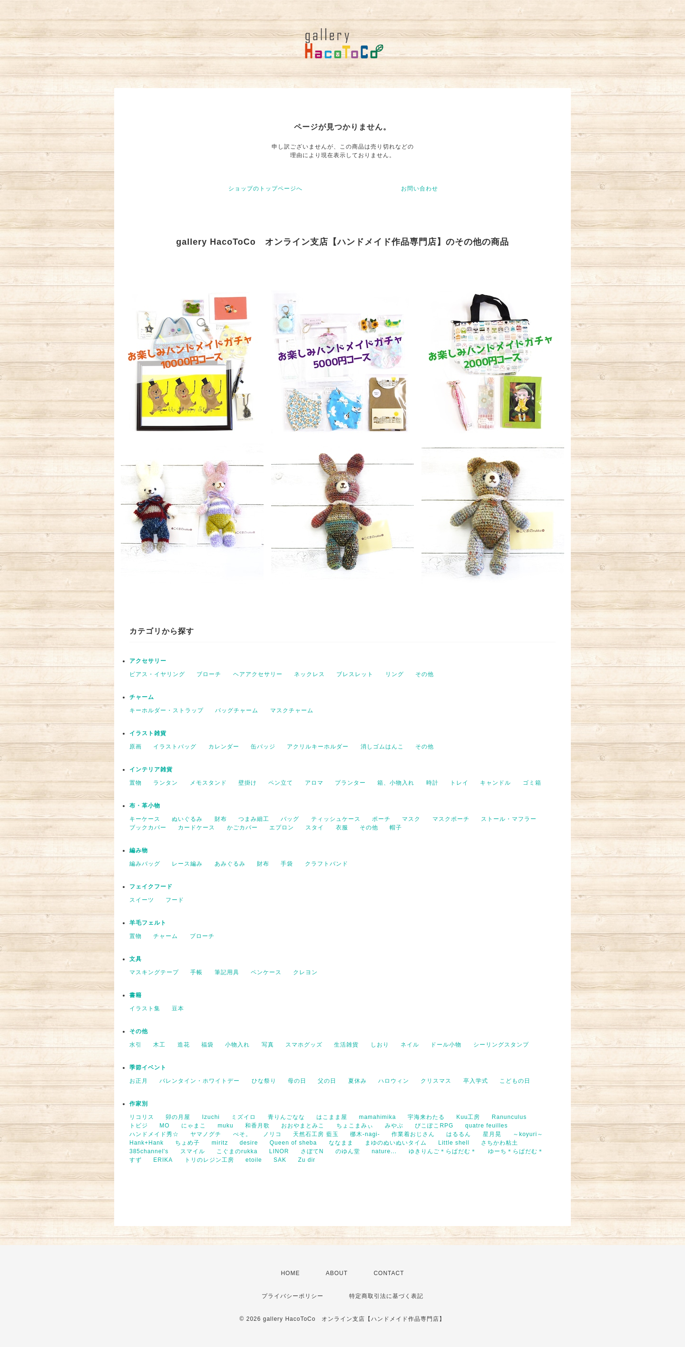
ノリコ (272, 1134)
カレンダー (223, 746)
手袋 (287, 863)
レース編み (187, 863)
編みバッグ (144, 863)
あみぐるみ (230, 863)
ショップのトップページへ (265, 188)
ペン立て (280, 782)
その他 (424, 674)
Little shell (453, 1142)
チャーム (141, 697)
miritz (220, 1142)
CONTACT (388, 1273)
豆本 (178, 1008)
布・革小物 (144, 805)
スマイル (192, 1151)
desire (249, 1142)
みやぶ (394, 1125)
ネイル (410, 1044)
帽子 (396, 827)
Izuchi (211, 1117)
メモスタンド (208, 782)
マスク (411, 819)
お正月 (138, 1081)
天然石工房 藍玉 (315, 1134)
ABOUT (337, 1273)
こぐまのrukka (236, 1151)
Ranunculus (509, 1117)
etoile (253, 1160)
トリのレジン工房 (209, 1160)
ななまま (341, 1142)
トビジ (138, 1125)
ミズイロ (243, 1117)
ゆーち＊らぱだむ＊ (516, 1151)
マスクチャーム (291, 710)
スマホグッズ (304, 1044)
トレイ (459, 782)
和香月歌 (257, 1125)
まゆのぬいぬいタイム (396, 1142)
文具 (135, 959)
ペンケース (266, 972)
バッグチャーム (236, 710)
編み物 (138, 850)
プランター (350, 782)
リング (394, 674)
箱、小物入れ (395, 782)
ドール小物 (446, 1044)
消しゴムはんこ (382, 746)
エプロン (281, 827)
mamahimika (377, 1117)
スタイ (314, 827)
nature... (384, 1151)
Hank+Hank (146, 1142)
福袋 (207, 1044)
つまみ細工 (253, 819)
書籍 (135, 995)
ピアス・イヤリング (157, 674)
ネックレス (309, 674)
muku (225, 1125)
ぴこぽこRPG (434, 1125)
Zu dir (306, 1160)
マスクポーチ (451, 819)
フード (175, 900)
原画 (135, 746)
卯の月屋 (178, 1117)
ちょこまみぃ (354, 1125)
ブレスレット (354, 674)
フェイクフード (151, 886)
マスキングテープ (154, 972)
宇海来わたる (426, 1117)
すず (135, 1160)
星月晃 (492, 1134)
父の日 (327, 1081)
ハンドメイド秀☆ (154, 1134)
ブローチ (208, 674)
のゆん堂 (347, 1151)
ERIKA (163, 1160)
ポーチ (381, 819)
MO (164, 1125)
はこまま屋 (331, 1117)
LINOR (279, 1151)
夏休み (357, 1081)
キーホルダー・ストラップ (166, 710)
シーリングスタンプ (501, 1044)
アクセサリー (147, 661)
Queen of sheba (293, 1142)
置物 (135, 782)
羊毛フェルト (147, 922)
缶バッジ (263, 746)
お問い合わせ (419, 188)
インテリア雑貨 (151, 769)
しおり (380, 1044)
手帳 (196, 972)
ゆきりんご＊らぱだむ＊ (443, 1151)
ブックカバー (147, 827)
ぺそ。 (242, 1134)
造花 (183, 1044)
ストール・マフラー (509, 819)
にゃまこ (193, 1125)
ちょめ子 (187, 1142)
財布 (221, 819)
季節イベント (147, 1067)
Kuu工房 (468, 1117)
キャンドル (495, 782)
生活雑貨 (346, 1044)
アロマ (314, 782)
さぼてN (312, 1151)
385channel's (148, 1151)
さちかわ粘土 (499, 1142)
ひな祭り (264, 1081)
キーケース (144, 819)
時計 (432, 782)
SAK (280, 1160)
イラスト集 (144, 1008)
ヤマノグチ (205, 1134)
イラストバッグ (174, 746)
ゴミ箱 (532, 782)
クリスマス (436, 1081)
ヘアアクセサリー (258, 674)
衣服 (342, 827)
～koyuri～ (528, 1134)
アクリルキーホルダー (318, 746)
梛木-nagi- (365, 1134)
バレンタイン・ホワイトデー (199, 1081)
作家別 (138, 1103)
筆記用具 (227, 972)
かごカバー (242, 827)
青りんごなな (286, 1117)
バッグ (290, 819)
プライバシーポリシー (292, 1296)
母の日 (297, 1081)
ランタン (165, 782)
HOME (290, 1273)
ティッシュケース (336, 819)
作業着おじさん (413, 1134)
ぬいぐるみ (187, 819)
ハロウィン (393, 1081)
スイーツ (141, 900)
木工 (159, 1044)
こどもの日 (514, 1081)
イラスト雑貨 (147, 733)
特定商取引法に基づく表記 (386, 1296)
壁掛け (247, 782)
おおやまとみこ (302, 1125)
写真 (268, 1044)
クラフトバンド (326, 863)
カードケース (196, 827)
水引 (135, 1044)
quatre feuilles (486, 1125)
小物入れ (237, 1044)
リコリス (141, 1117)
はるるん (458, 1134)
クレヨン (305, 972)
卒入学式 (475, 1081)
